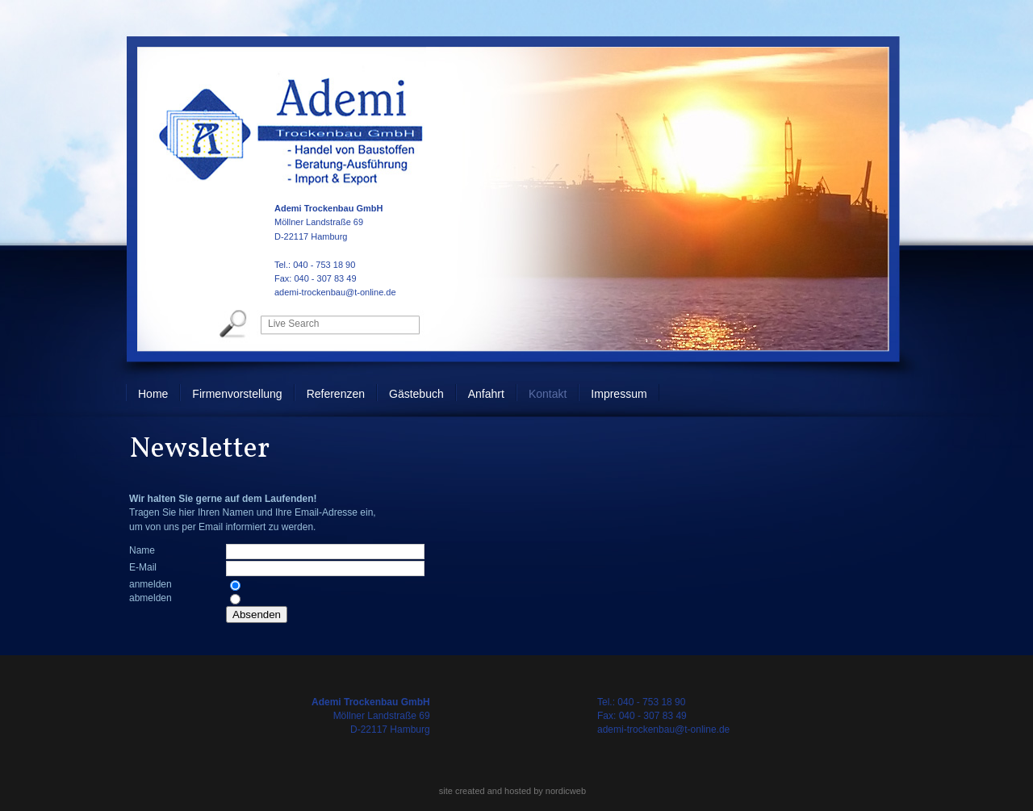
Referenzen (336, 393)
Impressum (618, 393)
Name (142, 550)
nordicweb (566, 791)
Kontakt (548, 393)
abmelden (150, 598)
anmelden (150, 584)
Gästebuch (416, 393)
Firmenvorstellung (237, 393)
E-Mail (143, 567)
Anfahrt (486, 393)
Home (153, 393)
